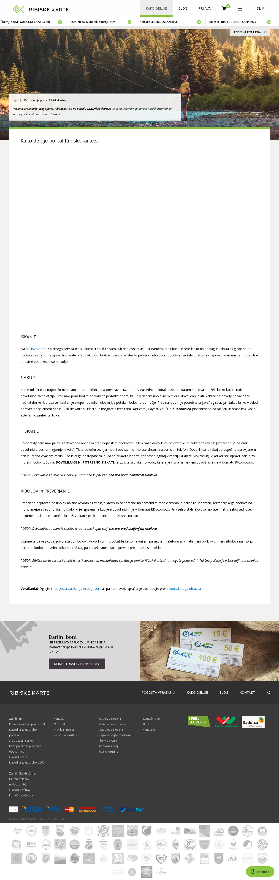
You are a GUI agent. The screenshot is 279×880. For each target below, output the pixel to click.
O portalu (60, 724)
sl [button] (260, 8)
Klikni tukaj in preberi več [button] (77, 663)
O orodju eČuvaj (20, 790)
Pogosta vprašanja (159, 692)
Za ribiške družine (65, 735)
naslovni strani (37, 349)
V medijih (149, 730)
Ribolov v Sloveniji (110, 719)
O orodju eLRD (19, 757)
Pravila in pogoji (64, 730)
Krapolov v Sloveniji (111, 730)
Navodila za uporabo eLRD (26, 762)
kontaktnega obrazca (185, 588)
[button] (240, 7)
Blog (182, 8)
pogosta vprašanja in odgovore (77, 588)
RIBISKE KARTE (49, 10)
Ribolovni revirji (108, 746)
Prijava (205, 8)
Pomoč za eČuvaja (21, 795)
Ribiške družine (108, 752)
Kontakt (247, 692)
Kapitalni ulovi (152, 719)
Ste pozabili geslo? (21, 741)
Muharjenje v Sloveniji (112, 724)
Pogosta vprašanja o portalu (27, 724)
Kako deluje (156, 8)
